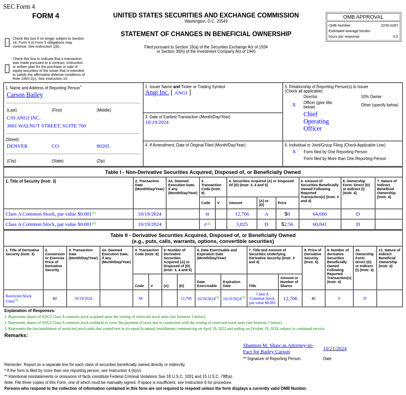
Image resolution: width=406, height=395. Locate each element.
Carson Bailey (25, 94)
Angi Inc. (157, 92)
